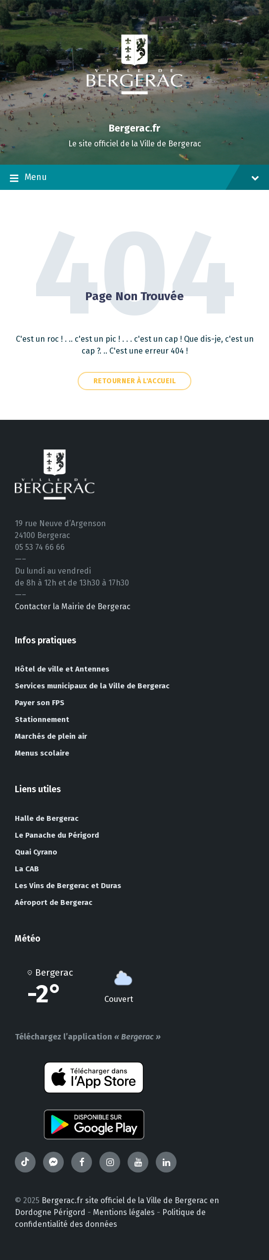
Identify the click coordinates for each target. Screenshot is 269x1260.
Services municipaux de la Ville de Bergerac (92, 685)
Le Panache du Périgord (57, 835)
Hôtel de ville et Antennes (62, 669)
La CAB (27, 868)
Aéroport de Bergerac (53, 902)
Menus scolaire (42, 753)
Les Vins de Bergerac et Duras (68, 885)
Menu (134, 178)
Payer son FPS (39, 702)
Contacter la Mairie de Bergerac (73, 606)
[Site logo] (134, 111)
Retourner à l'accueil (134, 381)
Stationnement (42, 719)
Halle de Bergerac (47, 818)
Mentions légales (124, 1212)
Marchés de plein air (51, 736)
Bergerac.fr (134, 128)
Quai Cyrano (36, 852)
